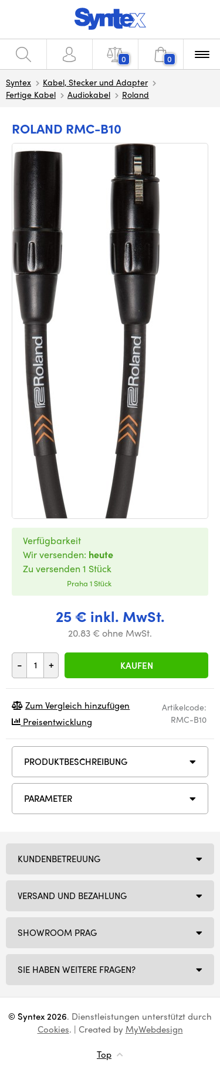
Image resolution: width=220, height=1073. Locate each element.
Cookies (53, 1029)
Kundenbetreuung (59, 858)
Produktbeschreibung (75, 761)
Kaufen (136, 665)
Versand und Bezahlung (72, 895)
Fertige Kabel (31, 94)
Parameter (48, 798)
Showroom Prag (57, 932)
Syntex (18, 82)
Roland (135, 94)
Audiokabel (88, 94)
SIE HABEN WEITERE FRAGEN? (77, 969)
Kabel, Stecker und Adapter (95, 82)
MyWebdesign (154, 1029)
